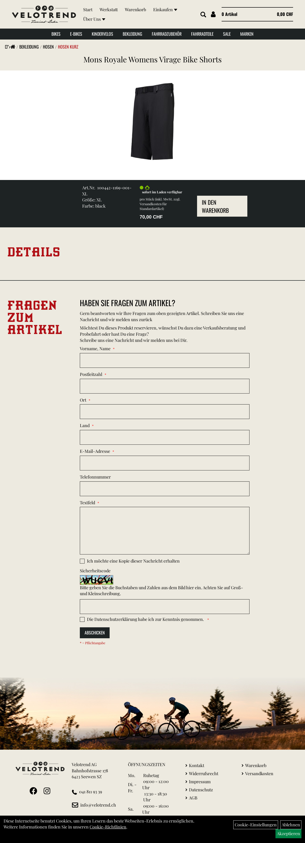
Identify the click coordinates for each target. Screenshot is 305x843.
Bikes (56, 34)
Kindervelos (102, 34)
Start (87, 9)
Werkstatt (109, 9)
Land (85, 425)
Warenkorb (135, 9)
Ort (83, 400)
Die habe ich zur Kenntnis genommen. (146, 619)
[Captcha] (164, 606)
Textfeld (87, 502)
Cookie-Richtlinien (108, 827)
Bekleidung (132, 34)
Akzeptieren (288, 833)
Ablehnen (291, 825)
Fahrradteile (202, 34)
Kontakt (196, 765)
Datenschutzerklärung (115, 619)
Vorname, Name (95, 348)
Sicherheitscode (95, 571)
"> (11, 46)
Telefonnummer (95, 477)
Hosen (48, 47)
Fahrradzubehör (167, 34)
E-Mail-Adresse (95, 451)
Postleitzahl (91, 374)
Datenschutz (201, 790)
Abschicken (95, 632)
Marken (247, 34)
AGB (193, 798)
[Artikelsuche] (203, 15)
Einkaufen (165, 9)
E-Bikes (76, 34)
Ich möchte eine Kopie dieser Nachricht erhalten (133, 561)
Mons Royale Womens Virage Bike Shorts (152, 59)
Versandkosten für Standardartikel (153, 206)
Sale (227, 34)
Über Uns (94, 19)
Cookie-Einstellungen (256, 825)
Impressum (200, 781)
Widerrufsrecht (203, 773)
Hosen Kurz (68, 47)
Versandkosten (259, 773)
